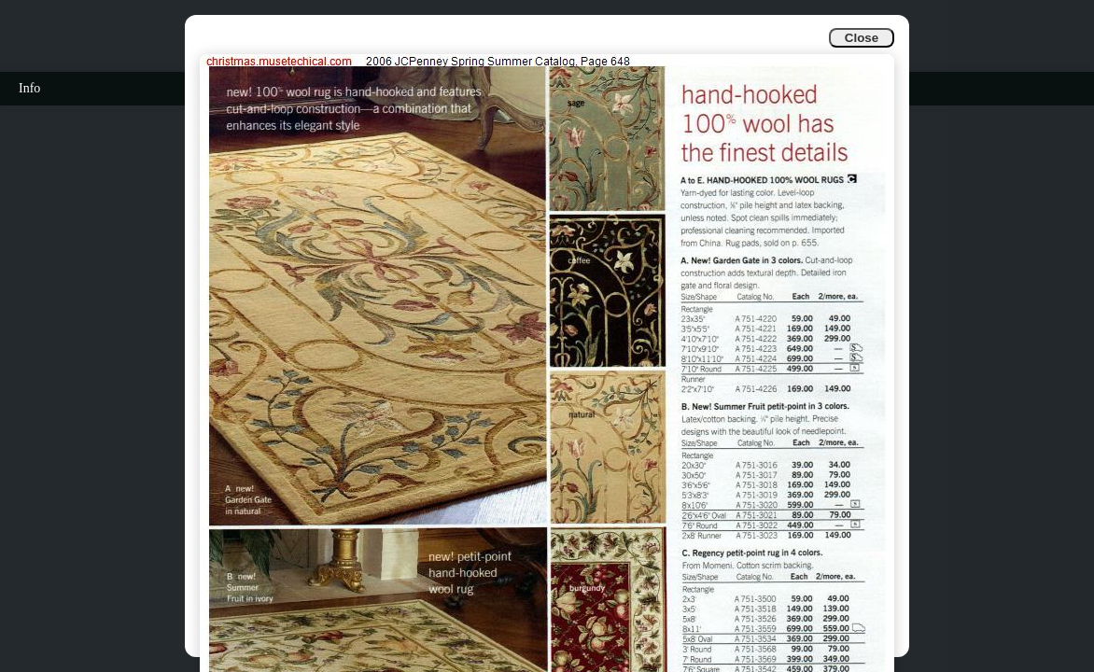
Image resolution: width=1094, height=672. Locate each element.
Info (29, 88)
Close (861, 38)
